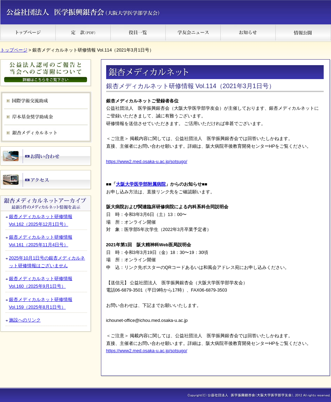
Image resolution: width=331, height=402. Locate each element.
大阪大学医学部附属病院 (141, 184)
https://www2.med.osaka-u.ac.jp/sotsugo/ (146, 161)
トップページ (13, 50)
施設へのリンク (25, 320)
